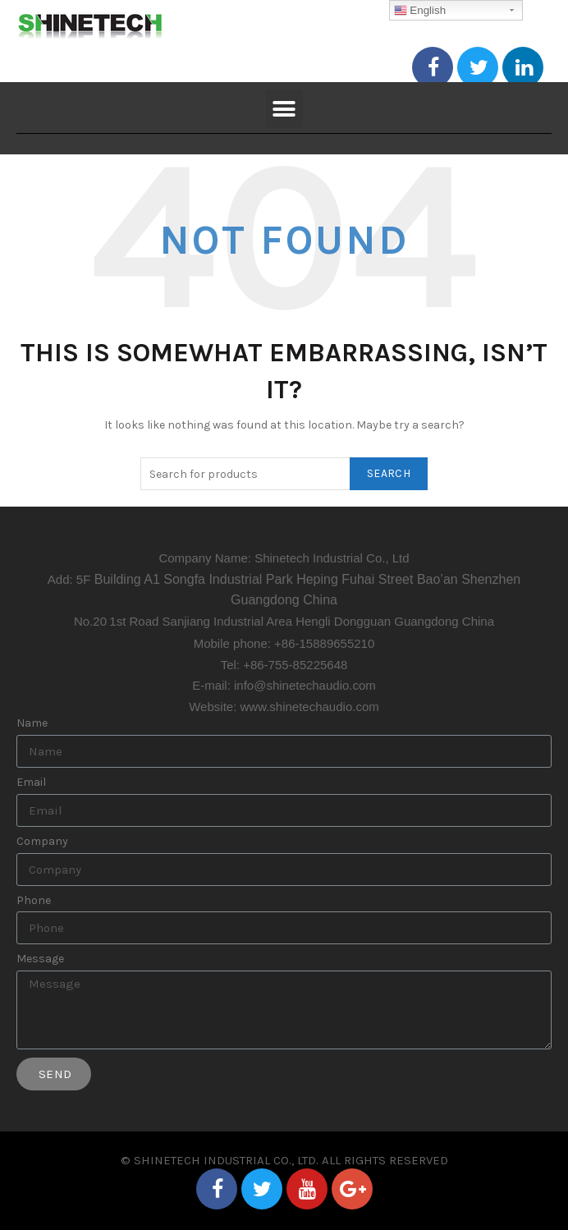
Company (42, 841)
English (420, 10)
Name (32, 723)
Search (388, 473)
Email (31, 782)
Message (40, 959)
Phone (33, 900)
